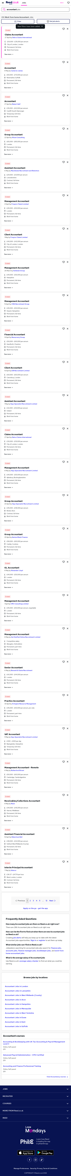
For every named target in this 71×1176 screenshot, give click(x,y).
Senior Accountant (13, 667)
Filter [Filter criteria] (17, 21)
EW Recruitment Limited (20, 371)
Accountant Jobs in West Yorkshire (19, 1013)
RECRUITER (35, 1096)
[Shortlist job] (63, 28)
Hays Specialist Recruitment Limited (23, 404)
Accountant (24, 17)
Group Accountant (13, 134)
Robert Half (16, 104)
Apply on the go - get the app (35, 908)
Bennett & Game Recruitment (21, 670)
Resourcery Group (18, 337)
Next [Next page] (52, 900)
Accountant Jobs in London (16, 986)
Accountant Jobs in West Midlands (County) (23, 995)
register (42, 940)
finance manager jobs (27, 950)
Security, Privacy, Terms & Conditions (43, 1168)
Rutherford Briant (17, 770)
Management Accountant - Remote (21, 767)
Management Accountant (16, 201)
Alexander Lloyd (17, 570)
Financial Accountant (14, 334)
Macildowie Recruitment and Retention (25, 171)
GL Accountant (11, 567)
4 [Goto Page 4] (36, 900)
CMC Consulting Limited (19, 604)
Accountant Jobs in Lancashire (17, 991)
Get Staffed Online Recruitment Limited (25, 637)
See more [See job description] (9, 54)
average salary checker (29, 961)
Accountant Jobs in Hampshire (17, 1004)
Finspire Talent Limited (20, 204)
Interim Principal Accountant (18, 867)
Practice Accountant (14, 701)
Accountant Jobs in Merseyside (18, 1008)
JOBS (35, 1089)
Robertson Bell (17, 837)
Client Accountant (13, 234)
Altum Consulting (18, 137)
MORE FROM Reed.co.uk (35, 1111)
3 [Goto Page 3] (33, 900)
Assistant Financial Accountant (19, 834)
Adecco (13, 870)
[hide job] (67, 28)
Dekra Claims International (22, 37)
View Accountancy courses (57, 1077)
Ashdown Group (19, 271)
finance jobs (56, 948)
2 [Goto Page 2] (30, 900)
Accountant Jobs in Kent (15, 1022)
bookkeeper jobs (44, 950)
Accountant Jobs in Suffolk (16, 1026)
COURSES (35, 1103)
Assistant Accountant (14, 168)
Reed (13, 804)
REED (35, 1118)
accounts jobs (11, 950)
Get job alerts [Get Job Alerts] (53, 21)
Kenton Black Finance (20, 537)
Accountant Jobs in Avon (15, 1000)
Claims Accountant (14, 34)
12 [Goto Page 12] (46, 900)
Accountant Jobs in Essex (15, 1017)
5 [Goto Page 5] (39, 900)
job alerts (17, 937)
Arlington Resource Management (24, 704)
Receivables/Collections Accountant (22, 801)
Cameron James (17, 71)
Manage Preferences (21, 1168)
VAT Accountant (12, 734)
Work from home (12, 17)
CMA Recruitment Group (20, 304)
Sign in (33, 940)
